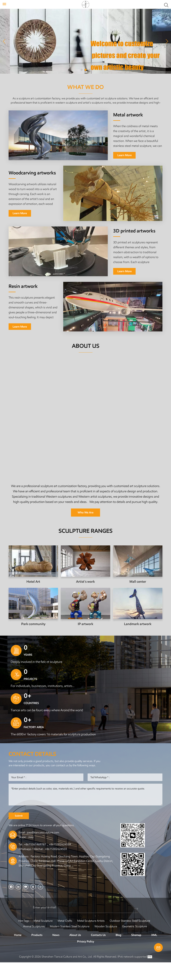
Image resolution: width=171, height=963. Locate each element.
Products (36, 935)
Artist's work (85, 582)
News (55, 935)
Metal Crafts (65, 921)
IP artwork (85, 624)
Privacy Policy (85, 942)
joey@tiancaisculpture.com (43, 832)
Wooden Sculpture (105, 926)
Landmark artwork (137, 624)
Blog (118, 935)
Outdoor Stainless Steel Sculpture (130, 921)
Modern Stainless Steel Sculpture (69, 926)
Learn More (124, 155)
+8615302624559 (56, 849)
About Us (75, 935)
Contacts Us (98, 935)
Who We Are (85, 512)
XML (154, 935)
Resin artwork (23, 286)
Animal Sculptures (34, 926)
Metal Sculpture (43, 921)
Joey (30, 837)
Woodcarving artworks (32, 173)
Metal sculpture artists (91, 921)
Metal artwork (128, 115)
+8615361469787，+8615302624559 (47, 844)
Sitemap (136, 935)
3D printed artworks (134, 231)
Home (17, 935)
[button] (82, 70)
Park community (33, 624)
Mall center (137, 582)
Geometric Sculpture (134, 926)
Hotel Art (33, 582)
